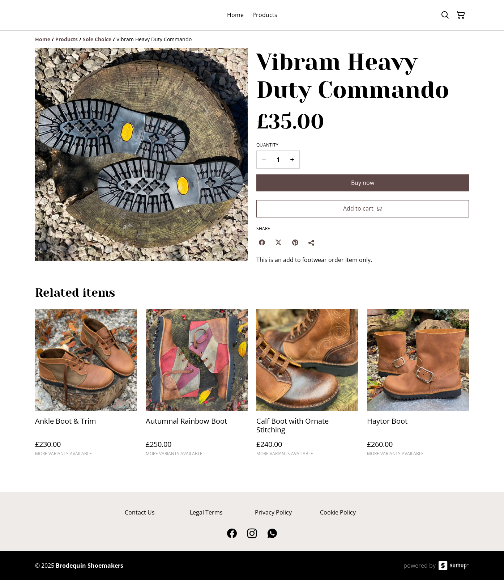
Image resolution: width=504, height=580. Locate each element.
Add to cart (362, 208)
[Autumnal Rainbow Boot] (197, 386)
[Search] (445, 15)
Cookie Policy (338, 512)
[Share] (311, 242)
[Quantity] (278, 160)
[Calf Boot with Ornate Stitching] (307, 386)
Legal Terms (206, 512)
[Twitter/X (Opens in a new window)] (278, 242)
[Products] (66, 39)
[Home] (42, 39)
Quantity (267, 145)
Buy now (362, 183)
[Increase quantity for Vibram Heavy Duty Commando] (292, 160)
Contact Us (140, 512)
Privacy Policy (273, 512)
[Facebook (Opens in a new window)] (261, 242)
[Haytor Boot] (418, 386)
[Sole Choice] (97, 39)
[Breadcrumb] (252, 39)
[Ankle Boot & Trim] (86, 386)
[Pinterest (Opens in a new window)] (295, 242)
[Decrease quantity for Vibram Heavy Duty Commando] (263, 160)
